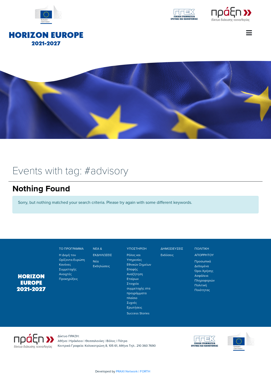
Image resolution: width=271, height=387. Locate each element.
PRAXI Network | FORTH (133, 371)
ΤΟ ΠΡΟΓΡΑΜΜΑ (71, 248)
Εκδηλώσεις (101, 266)
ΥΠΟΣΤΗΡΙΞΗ (137, 248)
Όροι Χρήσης (204, 271)
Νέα (96, 261)
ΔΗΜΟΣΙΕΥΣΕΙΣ (172, 248)
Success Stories (138, 313)
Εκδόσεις (167, 255)
